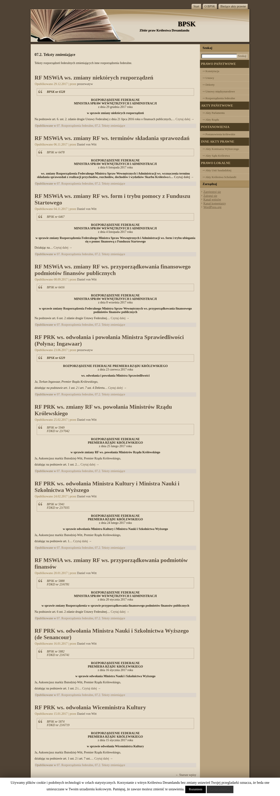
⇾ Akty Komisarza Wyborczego (220, 149)
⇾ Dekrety (208, 84)
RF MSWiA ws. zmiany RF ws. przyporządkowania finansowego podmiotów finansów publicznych (113, 269)
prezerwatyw (85, 84)
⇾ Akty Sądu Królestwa (216, 155)
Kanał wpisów (212, 199)
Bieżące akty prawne (233, 6)
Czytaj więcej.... (220, 789)
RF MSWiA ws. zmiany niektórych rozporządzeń (94, 77)
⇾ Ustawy (208, 78)
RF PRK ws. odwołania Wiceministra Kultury (90, 707)
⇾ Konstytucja (210, 71)
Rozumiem (195, 789)
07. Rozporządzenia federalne (75, 125)
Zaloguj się (210, 195)
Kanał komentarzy (214, 203)
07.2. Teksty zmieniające (110, 125)
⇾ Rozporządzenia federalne (218, 98)
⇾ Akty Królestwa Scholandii (219, 177)
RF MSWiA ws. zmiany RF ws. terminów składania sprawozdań (112, 138)
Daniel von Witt (86, 144)
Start (196, 6)
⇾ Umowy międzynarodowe (218, 91)
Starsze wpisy (185, 775)
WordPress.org (212, 207)
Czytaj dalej (185, 119)
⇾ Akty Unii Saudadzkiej (216, 170)
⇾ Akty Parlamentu (213, 112)
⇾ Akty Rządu (210, 119)
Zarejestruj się (212, 192)
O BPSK (210, 6)
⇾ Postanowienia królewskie (218, 134)
